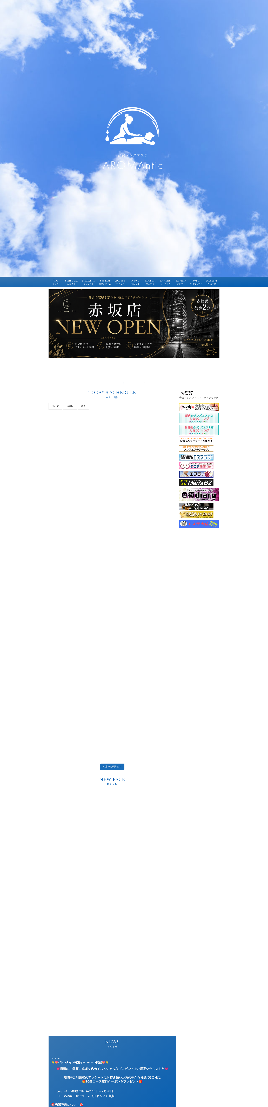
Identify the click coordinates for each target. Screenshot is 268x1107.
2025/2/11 (55, 1058)
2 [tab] (129, 383)
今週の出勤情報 (112, 766)
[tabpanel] (134, 323)
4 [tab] (139, 383)
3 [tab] (134, 383)
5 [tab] (144, 383)
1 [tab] (123, 383)
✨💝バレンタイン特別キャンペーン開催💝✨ (80, 1062)
